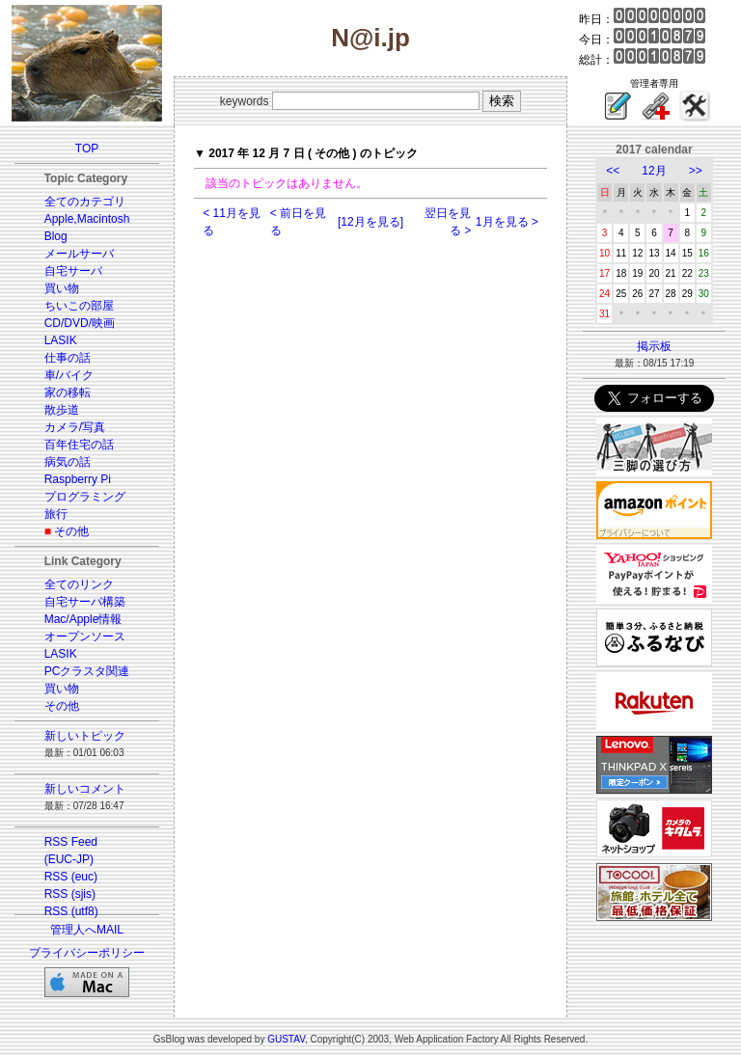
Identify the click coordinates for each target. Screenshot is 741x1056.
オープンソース (84, 636)
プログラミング (84, 496)
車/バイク (69, 375)
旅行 (56, 514)
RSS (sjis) (70, 894)
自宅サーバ (73, 271)
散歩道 (61, 410)
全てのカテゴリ (84, 201)
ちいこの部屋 (79, 305)
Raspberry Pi (77, 479)
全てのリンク (79, 584)
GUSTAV (286, 1039)
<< (612, 170)
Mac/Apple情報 (83, 619)
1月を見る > (507, 222)
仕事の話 (67, 358)
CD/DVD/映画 (79, 323)
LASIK (60, 340)
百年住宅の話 (79, 444)
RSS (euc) (70, 876)
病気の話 (67, 462)
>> (695, 170)
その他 (71, 531)
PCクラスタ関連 (87, 671)
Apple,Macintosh (87, 219)
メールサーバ (79, 253)
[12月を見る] (370, 222)
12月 (654, 170)
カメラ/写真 (74, 427)
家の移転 (67, 392)
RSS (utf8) (71, 911)
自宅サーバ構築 (84, 602)
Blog (56, 236)
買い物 (61, 288)
